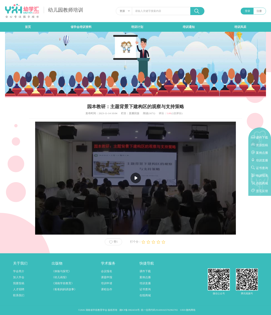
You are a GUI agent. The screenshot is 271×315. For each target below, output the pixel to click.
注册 (259, 10)
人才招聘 (18, 289)
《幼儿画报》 (60, 277)
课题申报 (106, 277)
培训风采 (240, 27)
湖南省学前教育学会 (97, 310)
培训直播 (145, 283)
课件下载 (145, 271)
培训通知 (189, 27)
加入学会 (18, 277)
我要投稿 (18, 283)
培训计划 (137, 27)
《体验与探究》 (61, 271)
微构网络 (191, 310)
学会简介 (18, 271)
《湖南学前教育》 (63, 283)
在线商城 (145, 295)
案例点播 (145, 277)
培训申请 (106, 283)
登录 (247, 10)
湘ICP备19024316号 (129, 310)
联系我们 (18, 295)
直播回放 (134, 113)
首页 (28, 27)
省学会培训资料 (81, 27)
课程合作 (106, 289)
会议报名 (106, 271)
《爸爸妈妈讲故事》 (64, 289)
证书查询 (145, 289)
